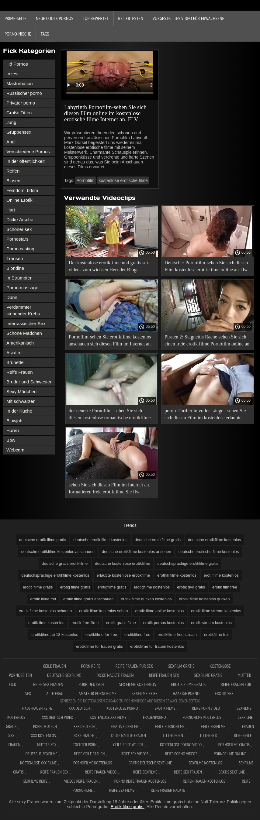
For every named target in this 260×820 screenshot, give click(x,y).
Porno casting (20, 248)
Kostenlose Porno (122, 708)
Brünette (15, 362)
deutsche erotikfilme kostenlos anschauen (58, 551)
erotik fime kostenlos (46, 622)
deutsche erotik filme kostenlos (100, 539)
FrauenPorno (154, 717)
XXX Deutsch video (57, 717)
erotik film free (224, 587)
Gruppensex (18, 132)
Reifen (12, 170)
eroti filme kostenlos (221, 575)
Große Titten (19, 112)
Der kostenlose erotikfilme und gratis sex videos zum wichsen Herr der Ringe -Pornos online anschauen (109, 267)
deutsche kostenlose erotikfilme (122, 563)
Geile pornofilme (169, 726)
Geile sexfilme (213, 726)
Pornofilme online (230, 754)
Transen (14, 258)
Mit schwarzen (21, 401)
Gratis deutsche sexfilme (150, 763)
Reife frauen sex (164, 675)
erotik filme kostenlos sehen (103, 611)
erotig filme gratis (75, 587)
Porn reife (90, 666)
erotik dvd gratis (191, 587)
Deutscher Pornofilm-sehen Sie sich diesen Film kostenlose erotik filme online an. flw (206, 266)
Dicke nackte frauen (115, 675)
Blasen (13, 180)
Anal (11, 141)
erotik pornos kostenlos (163, 622)
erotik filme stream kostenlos (216, 611)
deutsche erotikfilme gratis (158, 539)
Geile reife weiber (128, 744)
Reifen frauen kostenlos (204, 781)
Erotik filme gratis (188, 684)
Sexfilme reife (145, 693)
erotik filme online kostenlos (159, 611)
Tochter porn (84, 744)
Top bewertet (96, 18)
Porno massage (22, 287)
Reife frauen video (100, 772)
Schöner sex (19, 229)
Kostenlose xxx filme (108, 717)
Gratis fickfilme (125, 726)
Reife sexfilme (145, 772)
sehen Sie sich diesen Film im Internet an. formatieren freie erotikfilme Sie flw (109, 488)
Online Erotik (19, 200)
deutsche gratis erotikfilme (65, 563)
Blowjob (14, 420)
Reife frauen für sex (134, 666)
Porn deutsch (91, 684)
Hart (10, 209)
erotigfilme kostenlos (152, 587)
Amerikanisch (20, 342)
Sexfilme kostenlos (205, 763)
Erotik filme (164, 708)
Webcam (15, 449)
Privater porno (20, 102)
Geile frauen (54, 666)
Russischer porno (24, 93)
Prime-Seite (15, 18)
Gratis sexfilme (232, 772)
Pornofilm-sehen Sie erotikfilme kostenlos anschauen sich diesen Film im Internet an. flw (110, 341)
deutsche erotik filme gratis (42, 539)
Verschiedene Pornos (28, 151)
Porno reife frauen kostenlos (140, 781)
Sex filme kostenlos (137, 684)
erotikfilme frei (216, 634)
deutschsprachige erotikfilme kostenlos (55, 575)
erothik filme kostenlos (176, 575)
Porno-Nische (18, 34)
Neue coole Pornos (54, 18)
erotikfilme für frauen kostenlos (157, 646)
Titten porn (173, 735)
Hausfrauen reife (37, 708)
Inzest (12, 73)
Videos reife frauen (81, 781)
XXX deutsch (84, 726)
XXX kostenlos (43, 735)
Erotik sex (224, 693)
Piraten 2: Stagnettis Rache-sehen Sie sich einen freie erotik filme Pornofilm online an (207, 340)
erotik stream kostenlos (211, 622)
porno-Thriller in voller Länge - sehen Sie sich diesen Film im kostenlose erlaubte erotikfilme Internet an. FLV (205, 415)
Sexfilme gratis (208, 675)
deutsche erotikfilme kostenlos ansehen (136, 551)
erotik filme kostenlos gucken (204, 599)
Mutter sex (47, 744)
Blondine (15, 268)
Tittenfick (208, 735)
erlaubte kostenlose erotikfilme (123, 575)
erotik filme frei (43, 599)
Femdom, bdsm (22, 190)
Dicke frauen (83, 735)
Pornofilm (85, 180)
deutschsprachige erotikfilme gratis (188, 563)
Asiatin (13, 352)
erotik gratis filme (121, 622)
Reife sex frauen (48, 684)
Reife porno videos (181, 754)
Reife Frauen (19, 372)
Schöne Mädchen (24, 333)
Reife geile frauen (89, 754)
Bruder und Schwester (28, 381)
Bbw (10, 440)
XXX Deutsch (79, 708)
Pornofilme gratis (234, 744)
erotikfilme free (137, 634)
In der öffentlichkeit (25, 161)
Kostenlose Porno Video (181, 744)
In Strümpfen (19, 277)
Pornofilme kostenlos (201, 717)
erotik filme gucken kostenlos (146, 599)
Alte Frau (54, 693)
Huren (12, 430)
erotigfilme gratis (111, 587)
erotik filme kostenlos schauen (45, 611)
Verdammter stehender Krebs (23, 310)
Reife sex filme (121, 790)
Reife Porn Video (206, 708)
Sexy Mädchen (21, 391)
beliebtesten (130, 18)
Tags (44, 34)
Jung (11, 122)
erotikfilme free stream (177, 634)
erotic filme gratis (38, 587)
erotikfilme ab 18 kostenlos (54, 634)
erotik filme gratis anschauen (88, 599)
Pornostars (17, 239)
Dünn (11, 297)
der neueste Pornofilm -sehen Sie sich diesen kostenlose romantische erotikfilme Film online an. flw (110, 415)
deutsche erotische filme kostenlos (209, 551)
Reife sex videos (134, 754)
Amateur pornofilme (97, 693)
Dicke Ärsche (19, 219)
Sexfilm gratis (181, 666)
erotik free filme (85, 622)
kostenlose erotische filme (123, 180)
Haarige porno (186, 693)
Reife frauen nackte (168, 790)
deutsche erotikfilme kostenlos (214, 539)
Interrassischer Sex (25, 323)
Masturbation (19, 83)
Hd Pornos (17, 64)
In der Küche (19, 410)
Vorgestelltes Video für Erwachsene (188, 18)
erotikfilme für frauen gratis (99, 646)
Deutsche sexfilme (64, 675)
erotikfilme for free (101, 634)
